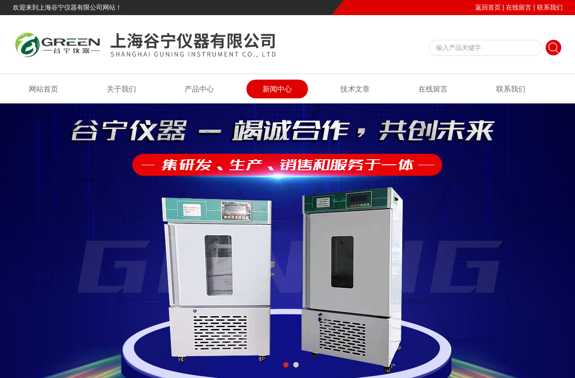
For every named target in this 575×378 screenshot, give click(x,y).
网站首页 (43, 89)
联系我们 (550, 7)
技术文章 (355, 89)
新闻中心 (277, 89)
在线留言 (518, 7)
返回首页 (488, 7)
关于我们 (121, 89)
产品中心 (199, 89)
